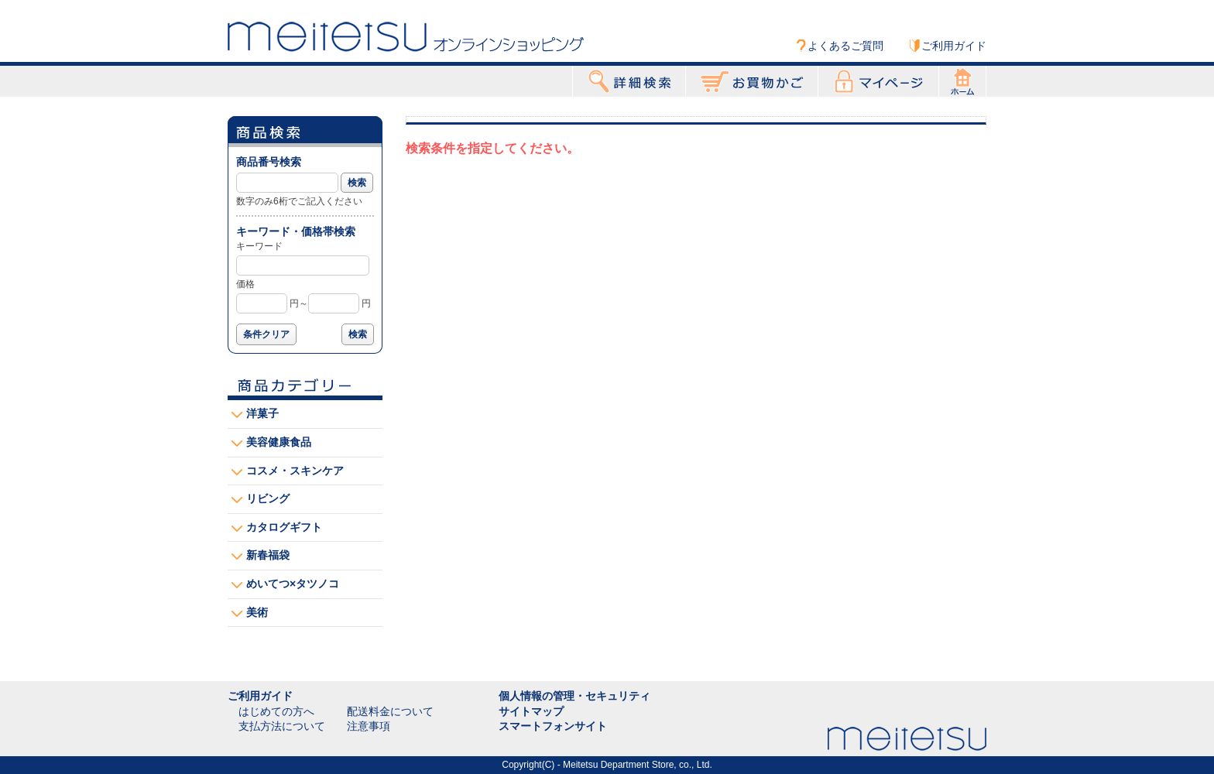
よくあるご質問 (845, 45)
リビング (268, 498)
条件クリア (266, 334)
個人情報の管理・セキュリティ (574, 696)
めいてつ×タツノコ (292, 583)
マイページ (878, 81)
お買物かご (752, 81)
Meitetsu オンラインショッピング (406, 36)
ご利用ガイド (953, 45)
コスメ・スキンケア (295, 470)
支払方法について (281, 726)
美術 (257, 612)
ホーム (962, 81)
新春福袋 (268, 555)
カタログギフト (284, 527)
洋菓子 (262, 413)
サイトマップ (531, 711)
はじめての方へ (276, 711)
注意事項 (368, 726)
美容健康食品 (278, 442)
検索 (357, 182)
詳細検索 (629, 81)
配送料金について (390, 711)
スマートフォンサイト (553, 726)
